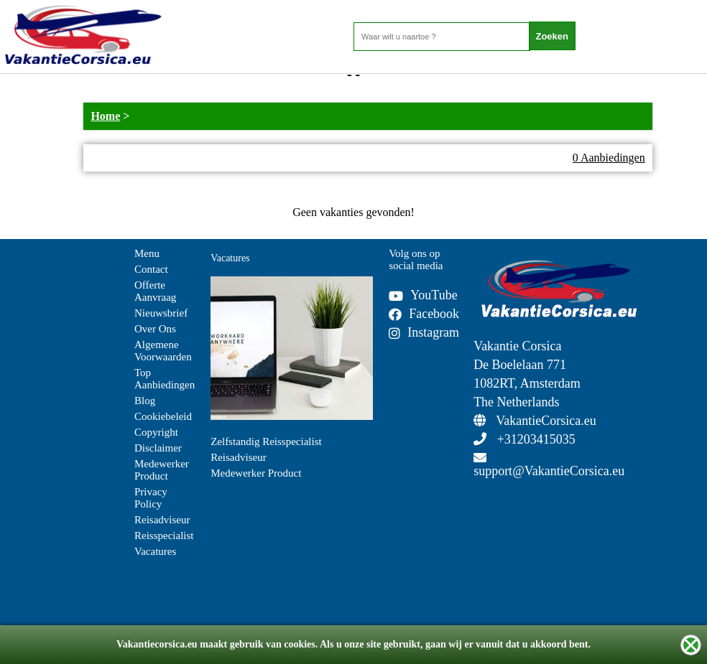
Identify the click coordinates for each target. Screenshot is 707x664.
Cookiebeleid (163, 416)
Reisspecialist (164, 535)
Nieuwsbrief (161, 313)
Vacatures (155, 551)
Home (105, 116)
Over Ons (155, 329)
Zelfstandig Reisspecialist (266, 441)
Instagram (424, 332)
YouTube (423, 295)
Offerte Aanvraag (155, 291)
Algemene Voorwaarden (163, 351)
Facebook (424, 314)
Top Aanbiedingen (164, 379)
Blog (144, 400)
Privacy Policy (150, 498)
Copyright (156, 432)
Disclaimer (158, 448)
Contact (151, 269)
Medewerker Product (161, 470)
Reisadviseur (162, 519)
